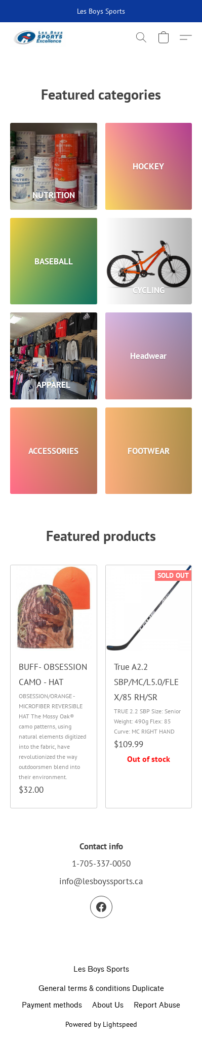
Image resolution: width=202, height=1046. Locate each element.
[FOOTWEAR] (148, 450)
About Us (108, 1005)
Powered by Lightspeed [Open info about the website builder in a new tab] (101, 1024)
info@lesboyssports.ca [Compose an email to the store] (101, 881)
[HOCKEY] (148, 166)
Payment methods (52, 1005)
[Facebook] (101, 907)
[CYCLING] (148, 261)
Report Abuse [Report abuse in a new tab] (157, 1005)
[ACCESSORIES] (53, 450)
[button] (39, 37)
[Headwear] (148, 355)
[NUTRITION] (53, 166)
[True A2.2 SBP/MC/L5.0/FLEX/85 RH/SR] (148, 686)
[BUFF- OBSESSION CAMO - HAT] (53, 686)
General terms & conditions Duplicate (101, 988)
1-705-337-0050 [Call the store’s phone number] (101, 863)
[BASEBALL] (53, 261)
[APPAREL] (53, 355)
